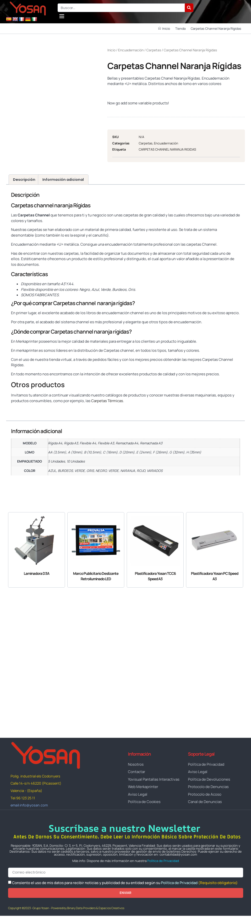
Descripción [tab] (24, 179)
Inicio (111, 50)
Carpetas (153, 50)
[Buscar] (189, 7)
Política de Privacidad (163, 862)
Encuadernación (131, 50)
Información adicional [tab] (63, 179)
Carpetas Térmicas (107, 400)
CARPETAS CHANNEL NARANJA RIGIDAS (167, 149)
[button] (62, 16)
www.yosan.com (25, 409)
